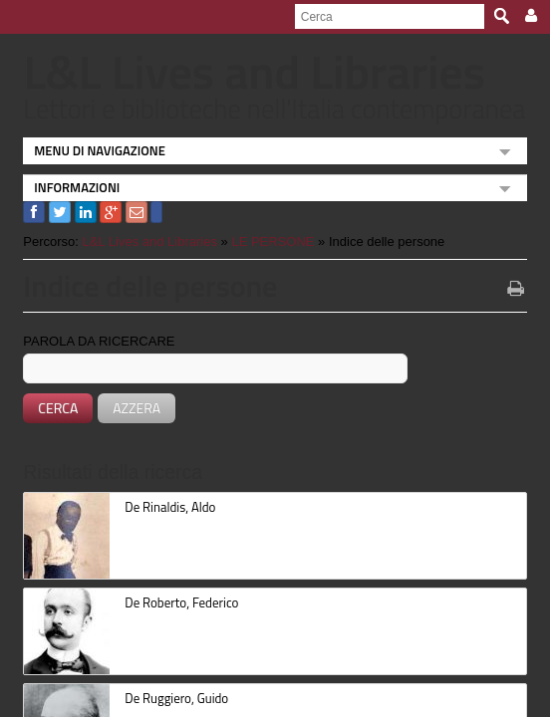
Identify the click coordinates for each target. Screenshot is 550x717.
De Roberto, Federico (173, 602)
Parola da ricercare (90, 341)
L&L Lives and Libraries (141, 241)
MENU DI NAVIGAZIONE (91, 150)
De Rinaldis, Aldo (162, 507)
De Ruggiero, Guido (168, 698)
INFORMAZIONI (69, 187)
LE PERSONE (264, 241)
